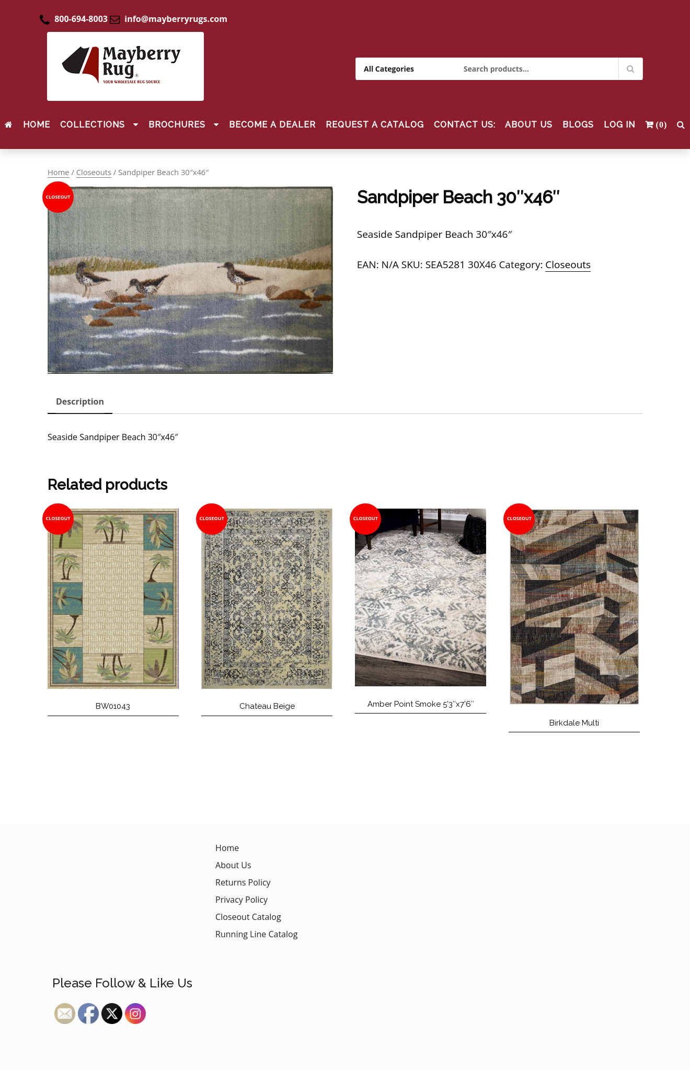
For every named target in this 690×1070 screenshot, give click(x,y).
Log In (619, 125)
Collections (92, 125)
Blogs (578, 125)
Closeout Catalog (248, 917)
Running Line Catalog (256, 934)
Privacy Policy (241, 899)
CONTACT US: (465, 125)
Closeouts (93, 172)
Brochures (176, 125)
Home (36, 125)
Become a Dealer (272, 125)
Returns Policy (243, 882)
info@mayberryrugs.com (175, 19)
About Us (529, 125)
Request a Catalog (375, 125)
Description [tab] (80, 401)
